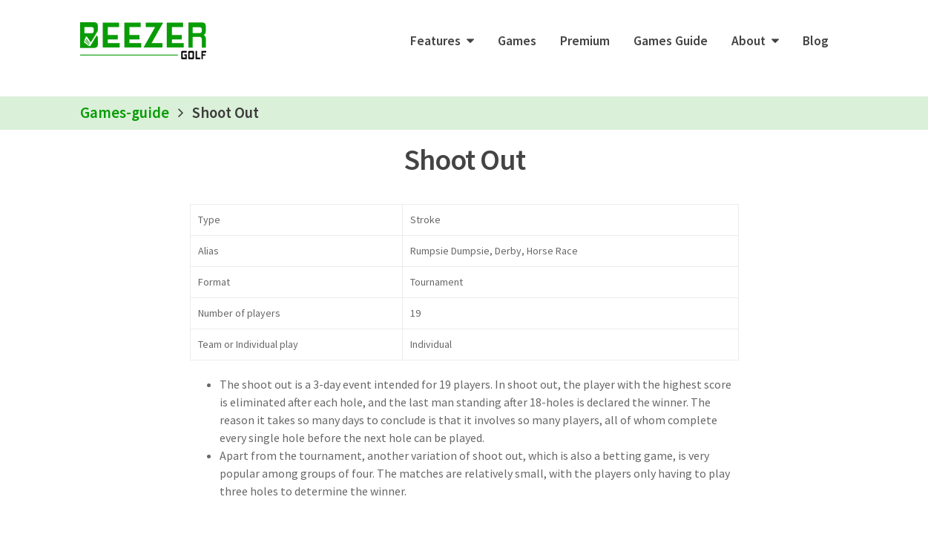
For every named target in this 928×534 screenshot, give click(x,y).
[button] (442, 40)
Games (517, 41)
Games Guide (671, 41)
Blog (816, 41)
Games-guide (124, 112)
